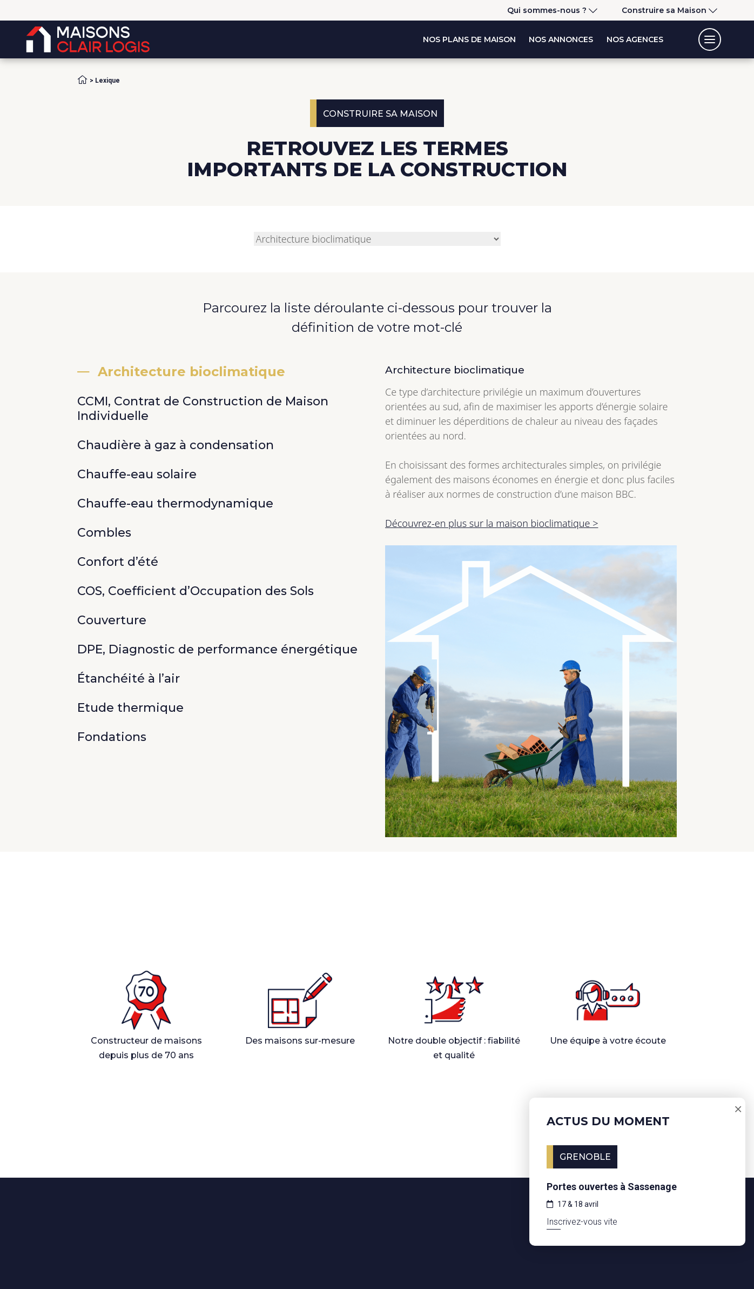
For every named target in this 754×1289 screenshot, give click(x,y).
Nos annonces (561, 39)
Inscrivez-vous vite (582, 1222)
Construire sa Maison (664, 10)
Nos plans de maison (469, 39)
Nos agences (635, 39)
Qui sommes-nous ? (547, 10)
